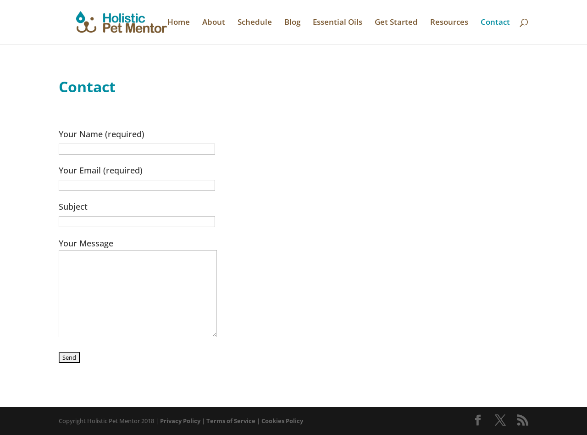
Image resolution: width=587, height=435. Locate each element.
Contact (495, 23)
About (213, 23)
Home (178, 23)
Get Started (396, 23)
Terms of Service (230, 421)
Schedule (255, 23)
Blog (292, 23)
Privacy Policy (180, 421)
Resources (449, 23)
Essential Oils (337, 23)
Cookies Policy (282, 421)
